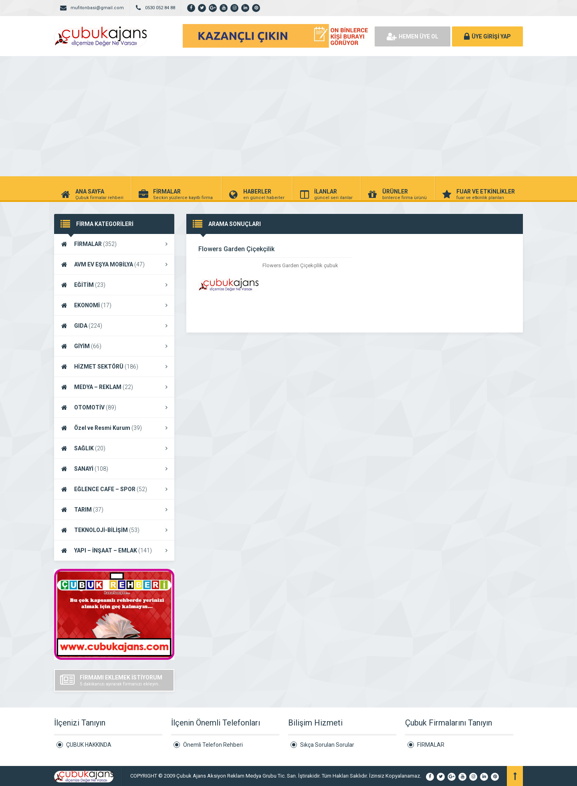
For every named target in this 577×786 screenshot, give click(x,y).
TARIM (114, 510)
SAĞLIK (114, 448)
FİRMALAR (114, 244)
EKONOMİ (114, 305)
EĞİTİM (114, 285)
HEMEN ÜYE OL (412, 36)
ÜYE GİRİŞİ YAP (487, 36)
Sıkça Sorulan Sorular (327, 745)
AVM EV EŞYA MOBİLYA (114, 264)
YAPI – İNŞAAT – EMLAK (114, 550)
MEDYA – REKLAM (114, 387)
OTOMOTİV (114, 407)
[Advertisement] (288, 116)
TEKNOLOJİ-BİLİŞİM (114, 530)
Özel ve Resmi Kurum (114, 428)
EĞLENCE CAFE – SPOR (114, 489)
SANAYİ (114, 469)
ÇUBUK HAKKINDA (88, 745)
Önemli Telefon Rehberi (213, 745)
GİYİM (114, 346)
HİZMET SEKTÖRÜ (114, 367)
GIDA (114, 326)
